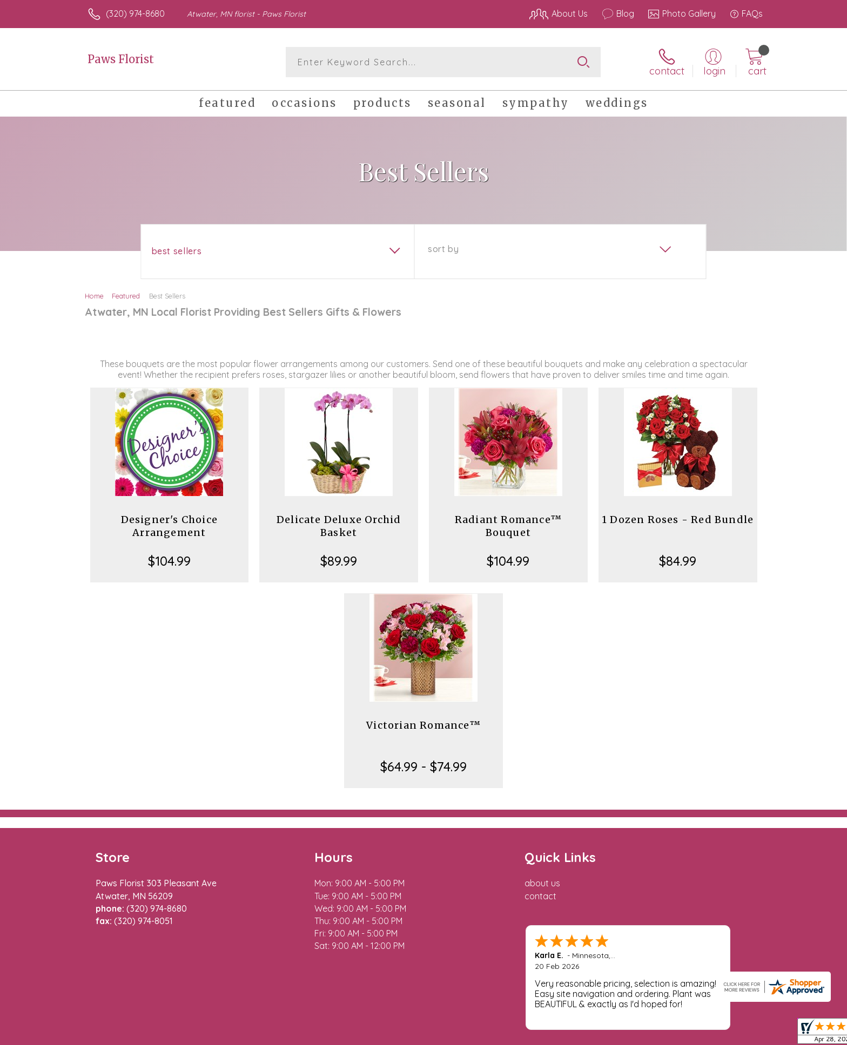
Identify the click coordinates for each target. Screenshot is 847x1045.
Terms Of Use (526, 1034)
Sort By (443, 248)
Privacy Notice (590, 1034)
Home (94, 295)
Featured (126, 295)
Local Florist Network (667, 1034)
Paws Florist (121, 59)
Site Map (733, 1034)
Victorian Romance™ (423, 725)
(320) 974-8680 (135, 13)
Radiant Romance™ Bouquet (508, 526)
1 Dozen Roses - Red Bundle (678, 519)
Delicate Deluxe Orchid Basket (339, 526)
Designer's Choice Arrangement (169, 526)
